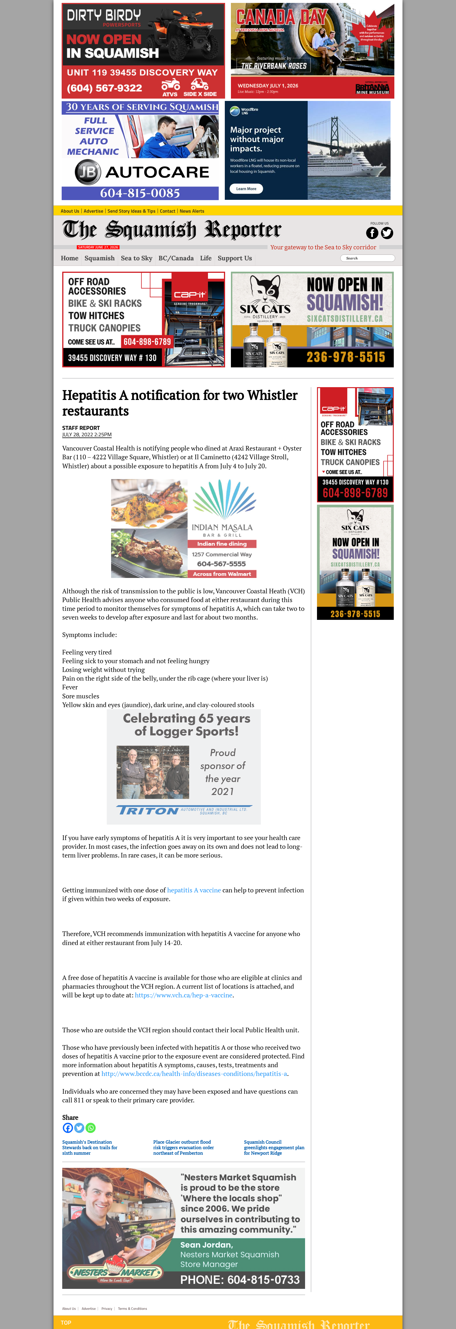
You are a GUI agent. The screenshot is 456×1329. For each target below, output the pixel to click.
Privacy (106, 1300)
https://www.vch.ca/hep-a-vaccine (183, 995)
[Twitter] (79, 1128)
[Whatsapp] (91, 1128)
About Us (69, 1300)
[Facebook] (68, 1128)
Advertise (89, 1300)
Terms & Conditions (132, 1300)
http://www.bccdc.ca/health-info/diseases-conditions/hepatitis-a (194, 1074)
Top (66, 1314)
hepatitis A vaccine (194, 890)
